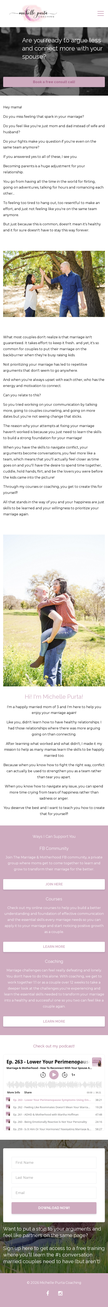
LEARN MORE (54, 947)
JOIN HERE (54, 884)
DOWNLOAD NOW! (54, 1208)
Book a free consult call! (54, 82)
